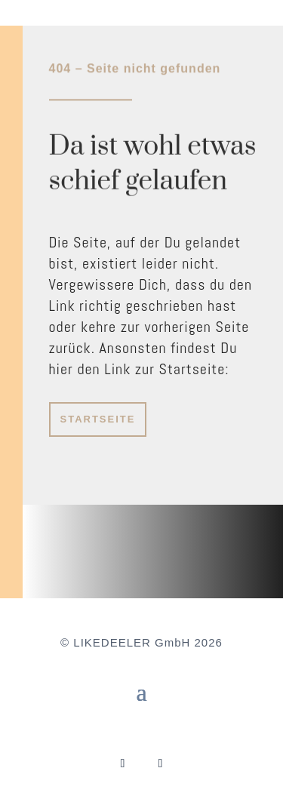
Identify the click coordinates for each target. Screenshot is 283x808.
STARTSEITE (98, 419)
